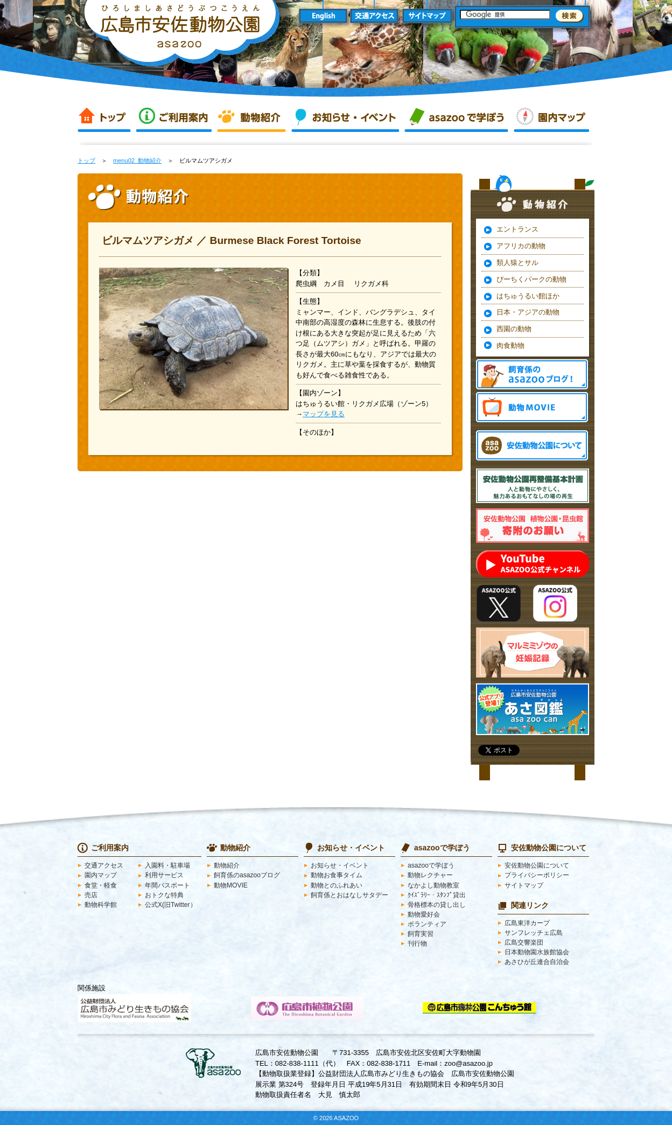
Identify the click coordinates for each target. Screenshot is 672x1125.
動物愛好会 (424, 914)
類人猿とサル (517, 262)
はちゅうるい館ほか (527, 296)
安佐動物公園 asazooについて (532, 445)
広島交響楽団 (524, 942)
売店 (91, 895)
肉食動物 (510, 345)
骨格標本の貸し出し (437, 905)
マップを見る (324, 414)
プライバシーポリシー (537, 875)
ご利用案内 (174, 117)
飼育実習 (420, 934)
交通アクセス (375, 16)
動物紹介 (251, 117)
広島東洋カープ (527, 923)
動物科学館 (101, 905)
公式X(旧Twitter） (171, 905)
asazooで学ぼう (456, 117)
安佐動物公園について (537, 865)
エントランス (517, 229)
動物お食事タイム (336, 875)
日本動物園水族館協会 (537, 952)
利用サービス (164, 875)
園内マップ (551, 117)
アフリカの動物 (520, 246)
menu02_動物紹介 (137, 160)
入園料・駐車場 (167, 865)
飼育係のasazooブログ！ (532, 374)
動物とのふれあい (336, 885)
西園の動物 (513, 329)
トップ (104, 117)
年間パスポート (167, 885)
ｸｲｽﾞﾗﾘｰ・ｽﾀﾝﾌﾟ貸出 (437, 895)
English (323, 16)
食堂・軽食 (101, 885)
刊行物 (417, 943)
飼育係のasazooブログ (247, 875)
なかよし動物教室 (433, 885)
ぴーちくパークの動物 (531, 279)
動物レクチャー (430, 875)
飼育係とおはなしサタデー (349, 895)
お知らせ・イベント (345, 117)
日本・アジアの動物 (527, 312)
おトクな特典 (164, 895)
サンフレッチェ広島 (534, 933)
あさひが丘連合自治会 (537, 962)
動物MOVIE (532, 407)
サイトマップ (427, 16)
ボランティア (427, 924)
